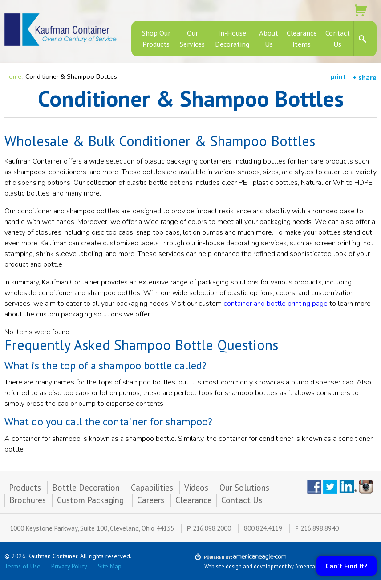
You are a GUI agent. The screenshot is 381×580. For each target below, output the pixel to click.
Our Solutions (244, 487)
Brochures (27, 500)
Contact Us (241, 500)
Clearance (193, 500)
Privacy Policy (69, 566)
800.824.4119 (263, 528)
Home (12, 76)
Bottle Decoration (86, 487)
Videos (196, 487)
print (338, 76)
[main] (190, 278)
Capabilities (152, 487)
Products (25, 487)
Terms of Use (22, 566)
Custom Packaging (91, 500)
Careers (150, 500)
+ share (365, 77)
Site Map (110, 566)
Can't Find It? (346, 565)
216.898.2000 (212, 528)
